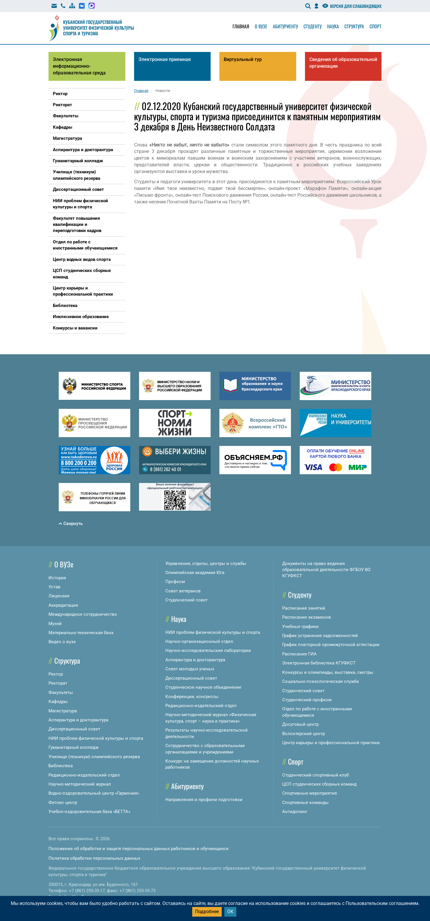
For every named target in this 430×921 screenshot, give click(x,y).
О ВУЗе (63, 564)
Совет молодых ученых (189, 668)
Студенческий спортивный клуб (315, 775)
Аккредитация (63, 605)
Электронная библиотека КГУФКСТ (319, 663)
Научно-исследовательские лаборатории (208, 650)
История (57, 577)
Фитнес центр (62, 802)
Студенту (313, 26)
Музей (55, 623)
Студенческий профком (307, 699)
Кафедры (58, 701)
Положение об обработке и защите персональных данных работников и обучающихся (138, 848)
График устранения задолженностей (320, 635)
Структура (354, 26)
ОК (230, 911)
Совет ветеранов (183, 591)
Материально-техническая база (80, 632)
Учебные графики (300, 626)
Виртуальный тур (243, 59)
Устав (54, 586)
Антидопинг (294, 811)
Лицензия (58, 596)
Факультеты (60, 692)
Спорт (376, 26)
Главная (241, 26)
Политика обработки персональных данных (94, 858)
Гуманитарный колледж (73, 747)
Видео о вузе (62, 641)
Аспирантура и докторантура (78, 720)
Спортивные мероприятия (309, 793)
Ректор (55, 674)
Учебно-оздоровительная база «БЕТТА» (89, 811)
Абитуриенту (285, 26)
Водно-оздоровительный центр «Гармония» (93, 793)
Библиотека (60, 765)
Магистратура (62, 711)
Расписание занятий (303, 608)
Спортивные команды (305, 802)
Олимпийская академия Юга (194, 572)
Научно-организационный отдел (199, 641)
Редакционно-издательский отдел (84, 775)
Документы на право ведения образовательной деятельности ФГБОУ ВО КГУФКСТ (326, 570)
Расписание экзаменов (306, 617)
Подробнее (207, 911)
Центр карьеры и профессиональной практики (331, 742)
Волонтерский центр (303, 733)
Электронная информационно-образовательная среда (79, 66)
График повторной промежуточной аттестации (330, 644)
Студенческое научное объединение (203, 687)
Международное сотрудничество (82, 614)
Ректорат (57, 683)
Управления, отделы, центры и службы (205, 563)
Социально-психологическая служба (320, 681)
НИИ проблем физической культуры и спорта (95, 738)
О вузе (261, 26)
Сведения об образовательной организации (343, 63)
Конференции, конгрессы (192, 696)
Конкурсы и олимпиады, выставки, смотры (327, 672)
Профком (175, 581)
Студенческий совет (186, 600)
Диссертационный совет (74, 729)
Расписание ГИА (299, 654)
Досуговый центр (300, 724)
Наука (333, 26)
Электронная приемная (164, 59)
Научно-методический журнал (79, 784)
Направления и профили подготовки (203, 799)
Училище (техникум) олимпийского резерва (94, 756)
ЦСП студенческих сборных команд (319, 784)
